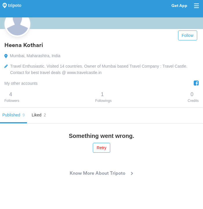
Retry (101, 147)
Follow (187, 35)
